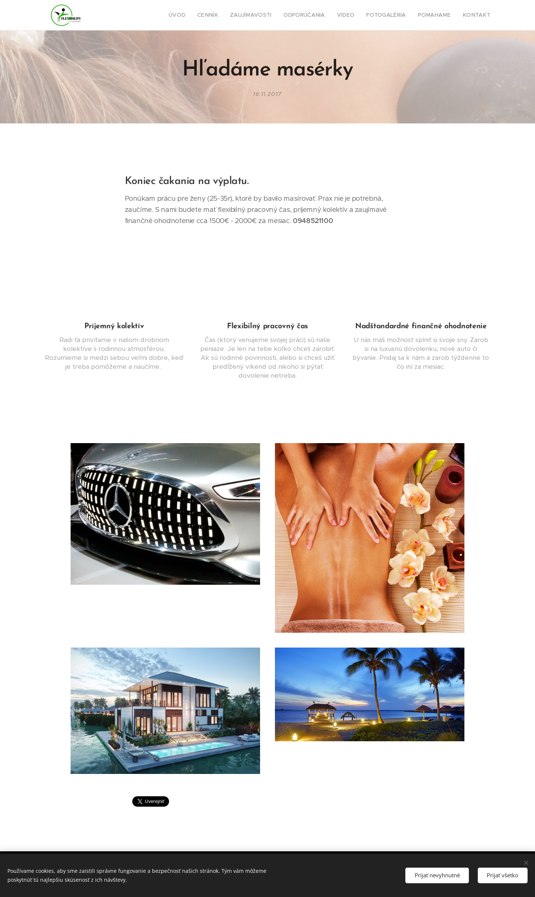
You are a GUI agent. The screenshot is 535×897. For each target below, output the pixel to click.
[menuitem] (199, 15)
